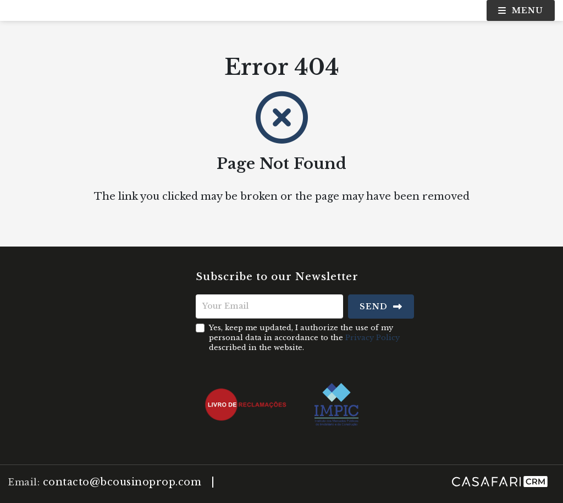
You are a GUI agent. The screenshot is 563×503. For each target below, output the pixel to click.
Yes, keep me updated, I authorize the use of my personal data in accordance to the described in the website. (304, 337)
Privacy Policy (372, 337)
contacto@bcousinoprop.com (122, 482)
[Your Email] (269, 306)
